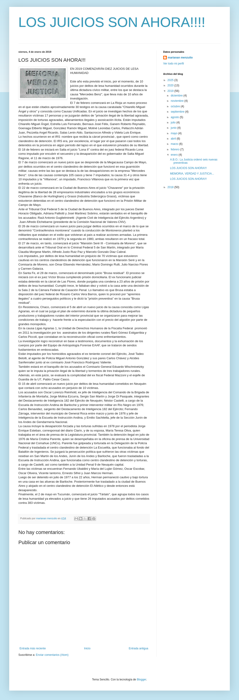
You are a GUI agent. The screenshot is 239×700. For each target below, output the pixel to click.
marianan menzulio (180, 57)
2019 (171, 91)
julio (173, 122)
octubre (176, 106)
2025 (171, 80)
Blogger (141, 679)
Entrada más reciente (33, 648)
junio (174, 127)
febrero (175, 149)
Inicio (87, 648)
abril (174, 138)
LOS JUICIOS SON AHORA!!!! (111, 22)
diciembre (177, 95)
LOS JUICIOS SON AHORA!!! (188, 168)
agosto (175, 117)
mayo (174, 133)
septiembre (178, 111)
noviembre (177, 100)
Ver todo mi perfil (173, 63)
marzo (175, 144)
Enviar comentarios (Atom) (52, 654)
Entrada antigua (138, 648)
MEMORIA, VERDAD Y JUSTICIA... (192, 173)
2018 (171, 187)
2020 (171, 85)
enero (175, 154)
